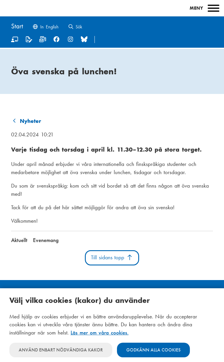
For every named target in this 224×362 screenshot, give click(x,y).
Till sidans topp (112, 257)
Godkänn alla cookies (153, 350)
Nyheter (30, 121)
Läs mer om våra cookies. (100, 332)
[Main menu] (112, 8)
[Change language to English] (45, 27)
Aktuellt (19, 240)
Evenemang (46, 240)
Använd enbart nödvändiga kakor (61, 350)
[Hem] (17, 27)
